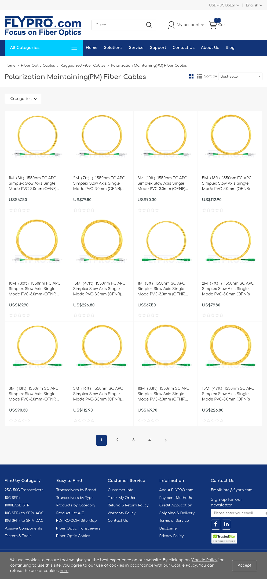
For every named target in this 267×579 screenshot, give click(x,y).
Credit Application (175, 505)
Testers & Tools (18, 536)
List (199, 76)
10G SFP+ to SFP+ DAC (24, 521)
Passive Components (23, 528)
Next (165, 440)
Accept (244, 565)
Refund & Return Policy (128, 505)
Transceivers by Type (75, 498)
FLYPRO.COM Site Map (76, 521)
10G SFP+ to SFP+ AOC (24, 513)
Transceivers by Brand (76, 490)
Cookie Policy (205, 560)
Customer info (121, 490)
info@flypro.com (238, 490)
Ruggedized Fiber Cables (83, 65)
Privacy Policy (171, 536)
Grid (191, 76)
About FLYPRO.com (176, 490)
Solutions (113, 48)
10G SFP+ (12, 498)
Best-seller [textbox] (230, 76)
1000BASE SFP (17, 505)
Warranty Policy (122, 513)
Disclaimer (168, 528)
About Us (210, 48)
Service (136, 48)
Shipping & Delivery (177, 513)
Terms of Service (174, 521)
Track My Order (122, 498)
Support (158, 48)
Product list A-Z (70, 513)
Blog (230, 48)
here (64, 571)
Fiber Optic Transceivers (78, 528)
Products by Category (76, 505)
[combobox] (240, 76)
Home (91, 48)
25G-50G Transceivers (24, 490)
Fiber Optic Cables (38, 65)
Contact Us (184, 48)
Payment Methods (175, 498)
